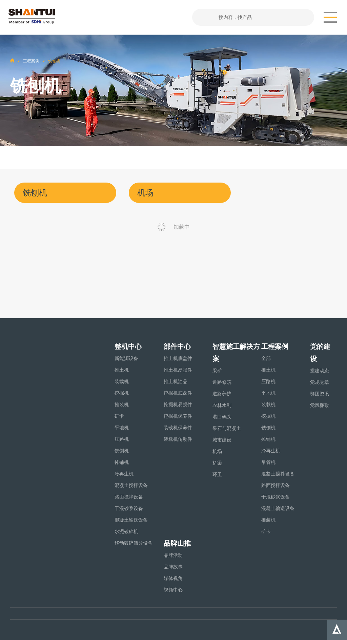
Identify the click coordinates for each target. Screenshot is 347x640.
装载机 (122, 381)
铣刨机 (122, 450)
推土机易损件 (178, 370)
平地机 (122, 427)
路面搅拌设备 (129, 497)
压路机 (122, 439)
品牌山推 (177, 543)
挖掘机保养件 (178, 416)
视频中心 (173, 589)
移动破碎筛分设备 (133, 543)
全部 (266, 358)
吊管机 (268, 462)
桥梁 (217, 463)
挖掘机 (122, 393)
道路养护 (221, 393)
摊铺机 (122, 462)
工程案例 (31, 61)
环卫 (217, 474)
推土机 (122, 370)
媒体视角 (173, 578)
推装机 (122, 404)
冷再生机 (124, 473)
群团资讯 (319, 393)
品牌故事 (173, 566)
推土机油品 (175, 381)
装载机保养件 (178, 427)
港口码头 (221, 416)
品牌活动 (173, 555)
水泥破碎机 (126, 531)
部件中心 (177, 346)
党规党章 (319, 382)
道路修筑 (221, 382)
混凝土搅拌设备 (131, 485)
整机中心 (128, 346)
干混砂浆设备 (129, 508)
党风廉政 (319, 405)
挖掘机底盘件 (178, 393)
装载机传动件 (178, 439)
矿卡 (119, 416)
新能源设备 (126, 358)
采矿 (217, 370)
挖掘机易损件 (178, 404)
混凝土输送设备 (131, 520)
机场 (217, 451)
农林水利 (221, 405)
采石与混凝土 (226, 428)
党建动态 (319, 370)
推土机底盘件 (178, 358)
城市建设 (221, 440)
